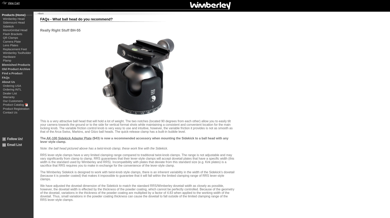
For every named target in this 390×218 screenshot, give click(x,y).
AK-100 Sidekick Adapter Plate (68, 138)
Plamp (7, 60)
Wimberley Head (14, 18)
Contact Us (10, 112)
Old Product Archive (16, 69)
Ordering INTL (12, 89)
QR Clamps (10, 37)
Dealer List (10, 93)
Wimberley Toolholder (17, 52)
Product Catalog (13, 104)
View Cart (14, 3)
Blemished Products (16, 64)
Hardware (9, 56)
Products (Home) (14, 15)
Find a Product (12, 73)
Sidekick (8, 26)
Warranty (9, 97)
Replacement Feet (15, 49)
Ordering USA (12, 85)
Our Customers (13, 101)
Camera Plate (12, 41)
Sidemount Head (14, 22)
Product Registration (16, 108)
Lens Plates (10, 45)
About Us (8, 82)
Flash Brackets (12, 34)
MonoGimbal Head (15, 30)
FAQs (6, 77)
